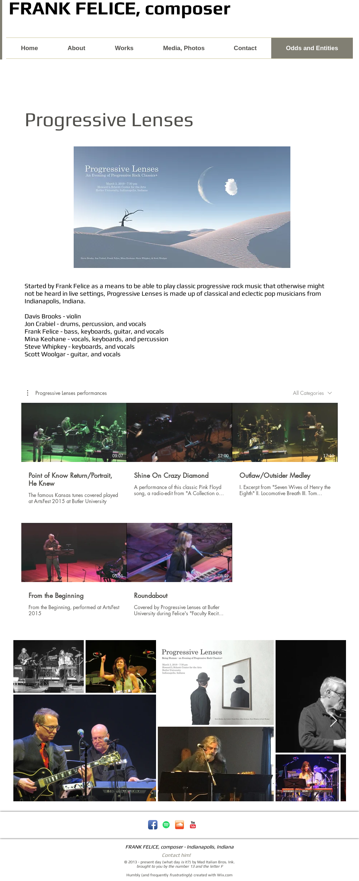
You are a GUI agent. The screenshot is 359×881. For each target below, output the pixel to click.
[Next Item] (333, 721)
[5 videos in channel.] (179, 513)
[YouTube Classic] (193, 824)
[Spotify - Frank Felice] (166, 824)
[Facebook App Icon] (152, 824)
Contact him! (176, 855)
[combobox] (312, 393)
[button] (67, 393)
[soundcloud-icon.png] (179, 824)
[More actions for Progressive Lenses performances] (67, 393)
